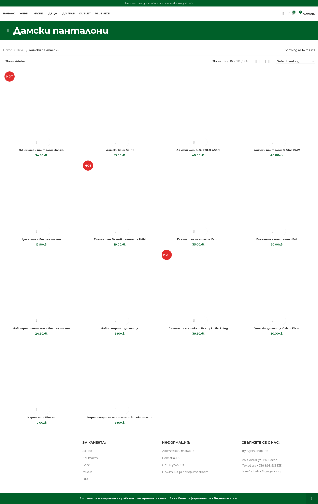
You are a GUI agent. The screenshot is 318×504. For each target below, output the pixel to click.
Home (8, 53)
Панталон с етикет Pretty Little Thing (198, 331)
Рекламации (171, 461)
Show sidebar (15, 64)
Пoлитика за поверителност (185, 475)
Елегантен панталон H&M (277, 241)
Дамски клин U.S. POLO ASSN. (198, 151)
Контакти (91, 461)
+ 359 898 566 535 (269, 468)
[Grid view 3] (260, 64)
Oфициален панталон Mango (40, 151)
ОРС (86, 482)
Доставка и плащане (178, 454)
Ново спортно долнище (120, 331)
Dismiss (312, 498)
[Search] (288, 15)
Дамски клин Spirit (119, 151)
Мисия (87, 475)
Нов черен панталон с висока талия (40, 331)
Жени (20, 53)
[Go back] (8, 33)
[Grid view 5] (269, 64)
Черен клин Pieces (41, 420)
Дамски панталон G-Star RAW (277, 151)
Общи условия (173, 468)
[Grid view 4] (265, 64)
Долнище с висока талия (40, 241)
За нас (87, 454)
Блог (86, 468)
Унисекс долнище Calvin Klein (277, 331)
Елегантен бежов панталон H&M (119, 241)
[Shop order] (295, 65)
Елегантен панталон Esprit (198, 241)
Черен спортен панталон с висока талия (119, 420)
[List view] (256, 64)
